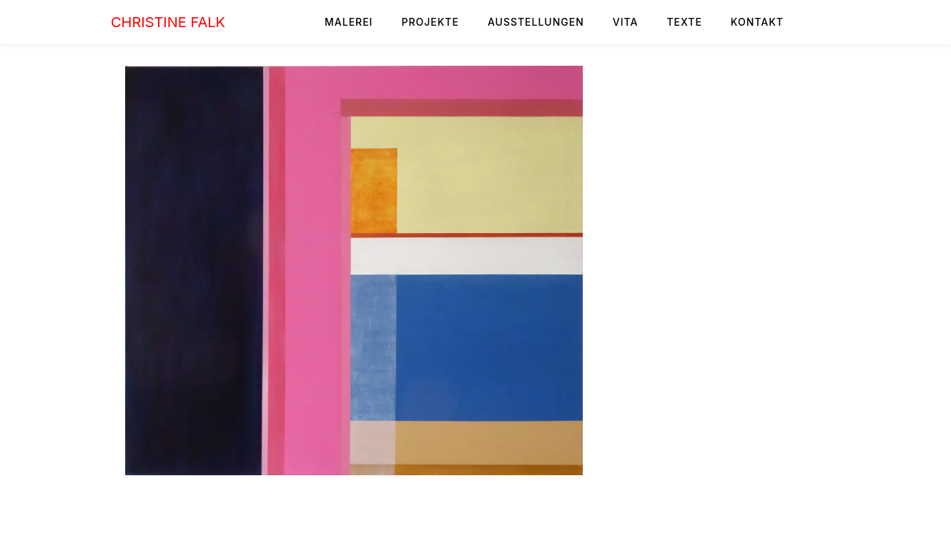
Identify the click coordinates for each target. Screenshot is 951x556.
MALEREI (349, 22)
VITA (626, 22)
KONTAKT (757, 22)
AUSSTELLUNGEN (536, 22)
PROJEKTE (430, 22)
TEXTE (683, 22)
